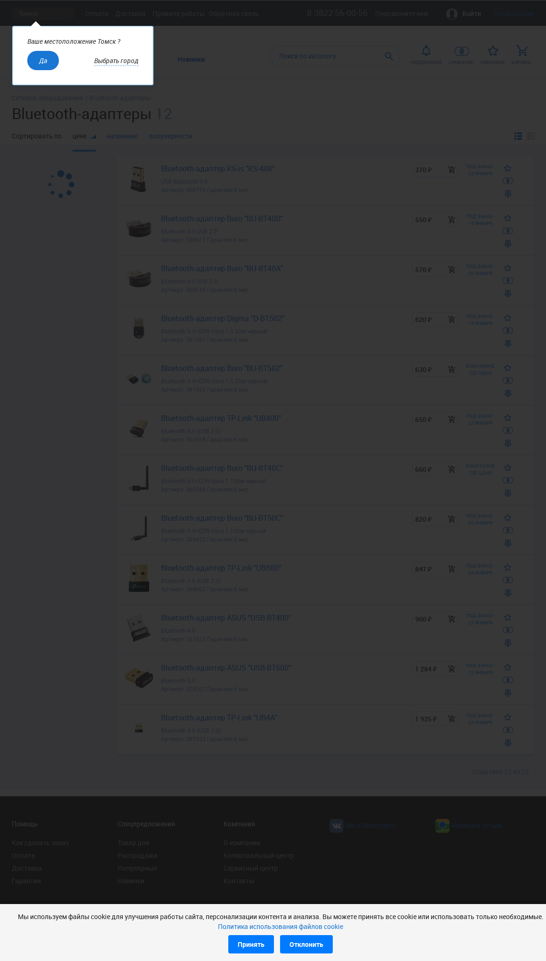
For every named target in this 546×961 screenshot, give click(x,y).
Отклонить (306, 944)
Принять (251, 944)
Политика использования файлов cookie (280, 926)
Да (43, 60)
